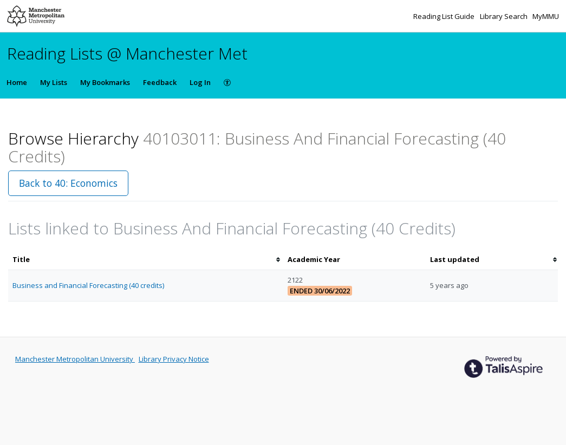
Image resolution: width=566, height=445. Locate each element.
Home (16, 82)
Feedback (160, 82)
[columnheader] (145, 260)
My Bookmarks (105, 82)
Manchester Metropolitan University (75, 359)
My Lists (53, 82)
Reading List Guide (444, 16)
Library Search (504, 16)
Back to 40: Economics (68, 182)
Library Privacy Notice (174, 359)
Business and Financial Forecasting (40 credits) (88, 285)
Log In (200, 82)
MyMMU (545, 16)
